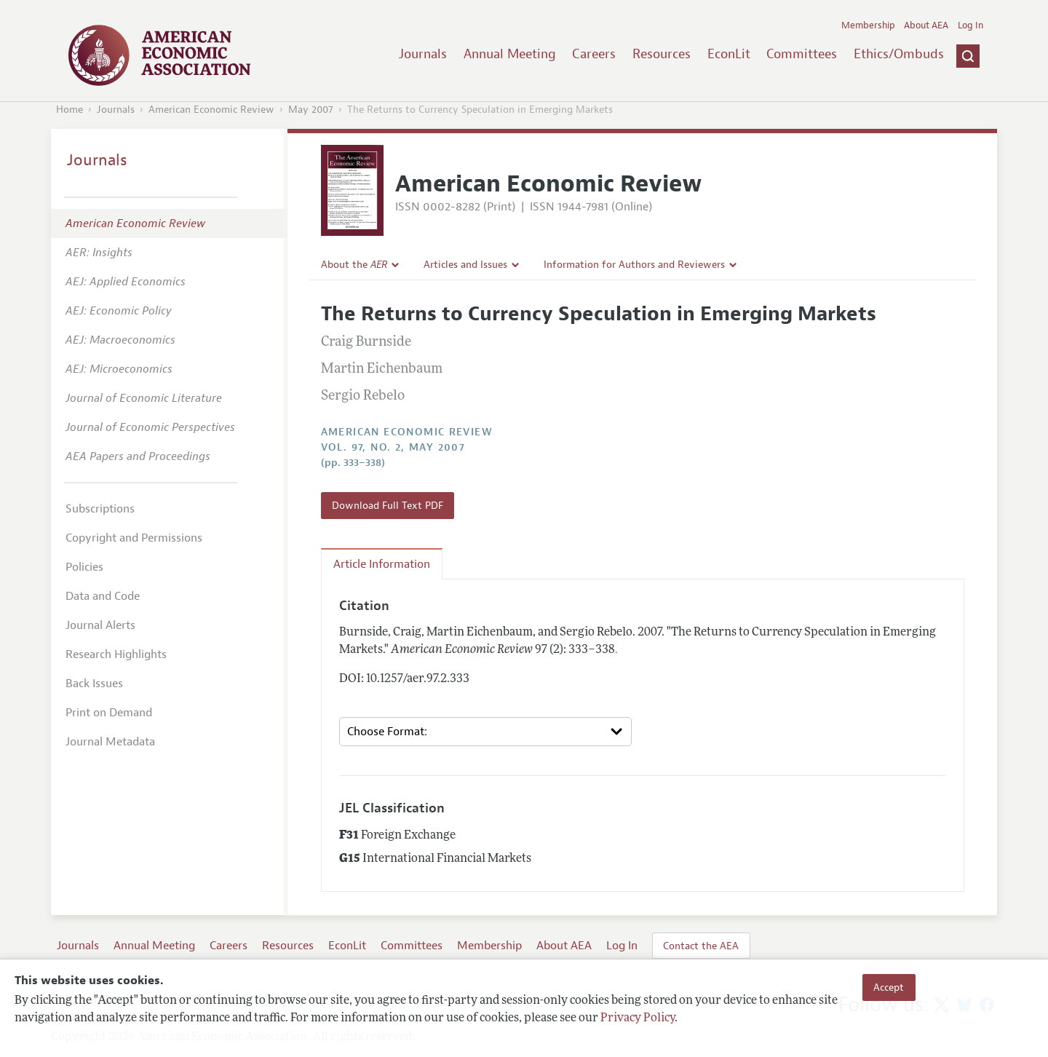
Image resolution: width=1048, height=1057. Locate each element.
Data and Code (103, 596)
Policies (84, 567)
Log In (970, 25)
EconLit (728, 54)
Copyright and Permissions (134, 538)
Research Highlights (116, 654)
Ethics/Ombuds (899, 54)
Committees (801, 54)
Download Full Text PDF (387, 505)
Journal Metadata (110, 742)
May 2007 (310, 109)
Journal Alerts (100, 625)
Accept (888, 987)
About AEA (926, 25)
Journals (423, 54)
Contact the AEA (701, 945)
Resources (661, 54)
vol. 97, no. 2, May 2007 (393, 447)
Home (69, 109)
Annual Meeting (510, 54)
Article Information (381, 564)
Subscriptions (100, 509)
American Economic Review (211, 109)
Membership (868, 25)
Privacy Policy (637, 1018)
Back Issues (94, 683)
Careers (594, 54)
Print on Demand (109, 712)
